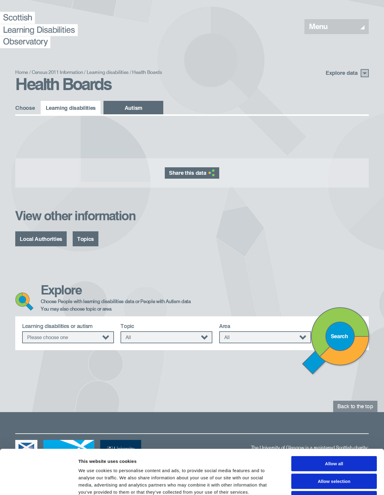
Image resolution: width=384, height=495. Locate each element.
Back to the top (355, 406)
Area (224, 326)
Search (339, 336)
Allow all (334, 421)
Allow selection (334, 439)
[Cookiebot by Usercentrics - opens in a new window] (39, 483)
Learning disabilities (108, 72)
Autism (133, 108)
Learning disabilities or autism (57, 326)
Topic (127, 326)
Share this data (192, 172)
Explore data (347, 73)
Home (21, 72)
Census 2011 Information (57, 72)
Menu (336, 27)
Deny (334, 456)
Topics (85, 239)
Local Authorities (41, 239)
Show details (314, 483)
